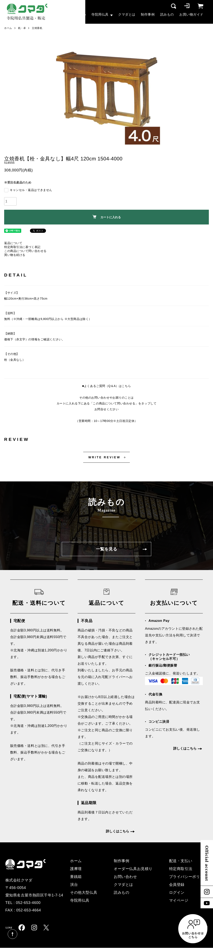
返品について (13, 243)
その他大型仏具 (83, 892)
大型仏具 (75, 14)
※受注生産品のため (17, 182)
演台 (74, 885)
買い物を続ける (14, 255)
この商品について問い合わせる (25, 251)
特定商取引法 (180, 869)
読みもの (167, 14)
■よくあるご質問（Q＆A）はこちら (106, 386)
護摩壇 (76, 869)
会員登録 (177, 885)
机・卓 (22, 28)
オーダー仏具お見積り (133, 869)
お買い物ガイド (191, 14)
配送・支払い (180, 861)
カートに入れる (106, 217)
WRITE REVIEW (104, 457)
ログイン (177, 892)
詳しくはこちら (117, 831)
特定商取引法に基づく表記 (22, 247)
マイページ (178, 900)
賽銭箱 (76, 877)
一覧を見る (106, 549)
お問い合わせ (125, 877)
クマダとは (126, 14)
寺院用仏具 (100, 14)
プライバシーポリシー (188, 877)
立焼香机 (37, 28)
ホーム (8, 28)
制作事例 (148, 14)
